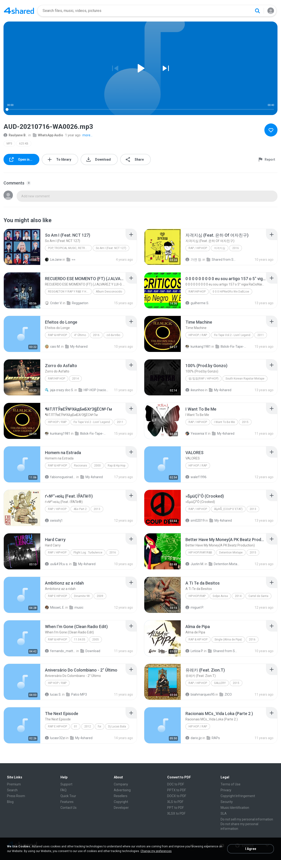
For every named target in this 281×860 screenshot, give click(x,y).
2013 (97, 509)
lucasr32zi (55, 738)
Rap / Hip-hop (198, 248)
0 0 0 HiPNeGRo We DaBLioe (231, 291)
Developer (121, 807)
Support (66, 784)
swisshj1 (54, 520)
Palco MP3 (76, 694)
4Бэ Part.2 (80, 509)
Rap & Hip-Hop (57, 335)
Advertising (122, 790)
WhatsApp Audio (48, 135)
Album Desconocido (109, 291)
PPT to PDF (175, 807)
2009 (100, 596)
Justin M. (194, 564)
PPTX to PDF (176, 790)
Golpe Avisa (220, 596)
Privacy (226, 790)
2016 (235, 248)
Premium (14, 784)
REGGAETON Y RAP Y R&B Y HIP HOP (70, 291)
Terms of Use (230, 784)
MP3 (9, 143)
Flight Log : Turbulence (88, 552)
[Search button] (257, 10)
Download (90, 651)
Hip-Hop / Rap (198, 335)
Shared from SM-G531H (223, 651)
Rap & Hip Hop (57, 465)
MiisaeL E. (55, 607)
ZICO (225, 694)
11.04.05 (79, 639)
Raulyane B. (15, 135)
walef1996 (196, 477)
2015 (245, 422)
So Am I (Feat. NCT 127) (111, 248)
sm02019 (195, 520)
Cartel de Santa (258, 596)
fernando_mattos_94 (60, 651)
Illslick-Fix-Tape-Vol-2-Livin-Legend (230, 346)
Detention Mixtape (231, 552)
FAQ (63, 790)
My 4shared (76, 346)
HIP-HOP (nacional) (93, 390)
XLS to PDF (175, 802)
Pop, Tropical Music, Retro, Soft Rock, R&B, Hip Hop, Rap (70, 248)
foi (99, 726)
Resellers (120, 796)
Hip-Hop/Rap (197, 596)
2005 (95, 639)
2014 (75, 378)
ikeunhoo (194, 390)
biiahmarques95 (200, 694)
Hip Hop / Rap (198, 465)
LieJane (53, 259)
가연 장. (193, 259)
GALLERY (220, 683)
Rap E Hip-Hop (57, 596)
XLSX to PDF (176, 813)
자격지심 (219, 248)
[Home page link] (19, 10)
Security (227, 802)
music (76, 607)
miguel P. (194, 607)
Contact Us (68, 807)
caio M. (52, 346)
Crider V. (53, 303)
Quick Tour (68, 796)
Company (121, 784)
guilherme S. (197, 303)
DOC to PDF (175, 784)
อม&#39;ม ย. (56, 564)
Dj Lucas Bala (117, 726)
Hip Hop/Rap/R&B (200, 552)
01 (75, 726)
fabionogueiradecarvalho (60, 477)
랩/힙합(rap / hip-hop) (203, 378)
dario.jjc (193, 738)
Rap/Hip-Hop (197, 291)
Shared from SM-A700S (222, 259)
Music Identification (235, 807)
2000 (97, 465)
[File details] (22, 247)
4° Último (80, 335)
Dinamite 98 (82, 596)
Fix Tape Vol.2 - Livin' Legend (232, 335)
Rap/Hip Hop (56, 378)
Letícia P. (194, 651)
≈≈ (71, 259)
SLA (224, 813)
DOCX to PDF (176, 796)
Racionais (80, 465)
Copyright (121, 802)
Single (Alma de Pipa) (228, 639)
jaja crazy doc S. (59, 390)
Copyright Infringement (238, 796)
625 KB (23, 143)
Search (12, 790)
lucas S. (53, 694)
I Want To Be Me (224, 422)
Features (67, 802)
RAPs (213, 738)
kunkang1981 (198, 346)
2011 (260, 335)
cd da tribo (113, 335)
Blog (10, 802)
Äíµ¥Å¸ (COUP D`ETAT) (228, 509)
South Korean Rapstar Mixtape (245, 378)
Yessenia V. (196, 433)
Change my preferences (156, 851)
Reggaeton (77, 303)
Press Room (16, 796)
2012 (87, 726)
